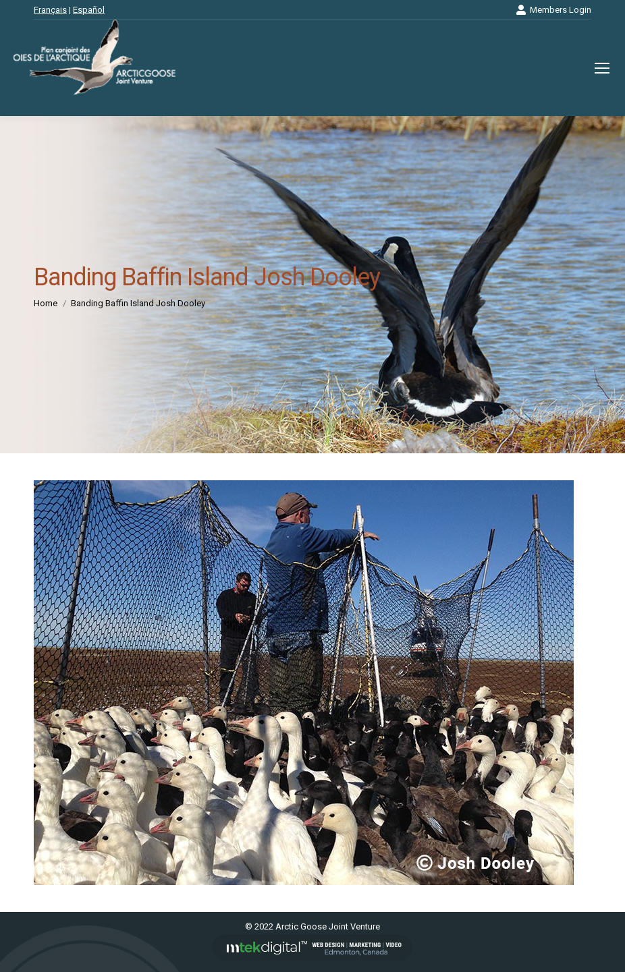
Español (89, 10)
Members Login (553, 9)
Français (50, 10)
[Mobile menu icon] (602, 68)
